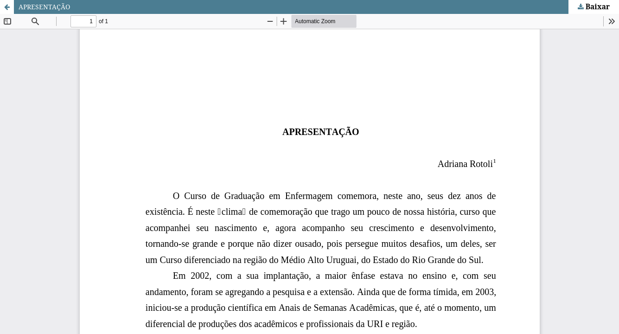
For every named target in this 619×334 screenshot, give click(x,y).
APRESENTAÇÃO (44, 6)
